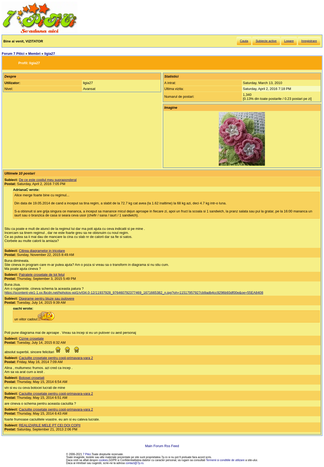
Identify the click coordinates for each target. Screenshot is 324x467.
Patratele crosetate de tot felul (41, 275)
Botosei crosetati (31, 378)
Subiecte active (266, 40)
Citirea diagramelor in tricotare (42, 251)
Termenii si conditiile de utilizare (225, 460)
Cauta (244, 40)
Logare (289, 40)
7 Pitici (87, 454)
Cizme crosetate (31, 338)
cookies (103, 460)
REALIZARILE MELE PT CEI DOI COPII (49, 425)
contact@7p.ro (135, 463)
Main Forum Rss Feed (162, 446)
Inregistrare (309, 40)
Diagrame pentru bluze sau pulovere (46, 298)
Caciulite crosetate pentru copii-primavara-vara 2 (56, 358)
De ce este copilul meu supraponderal (48, 180)
